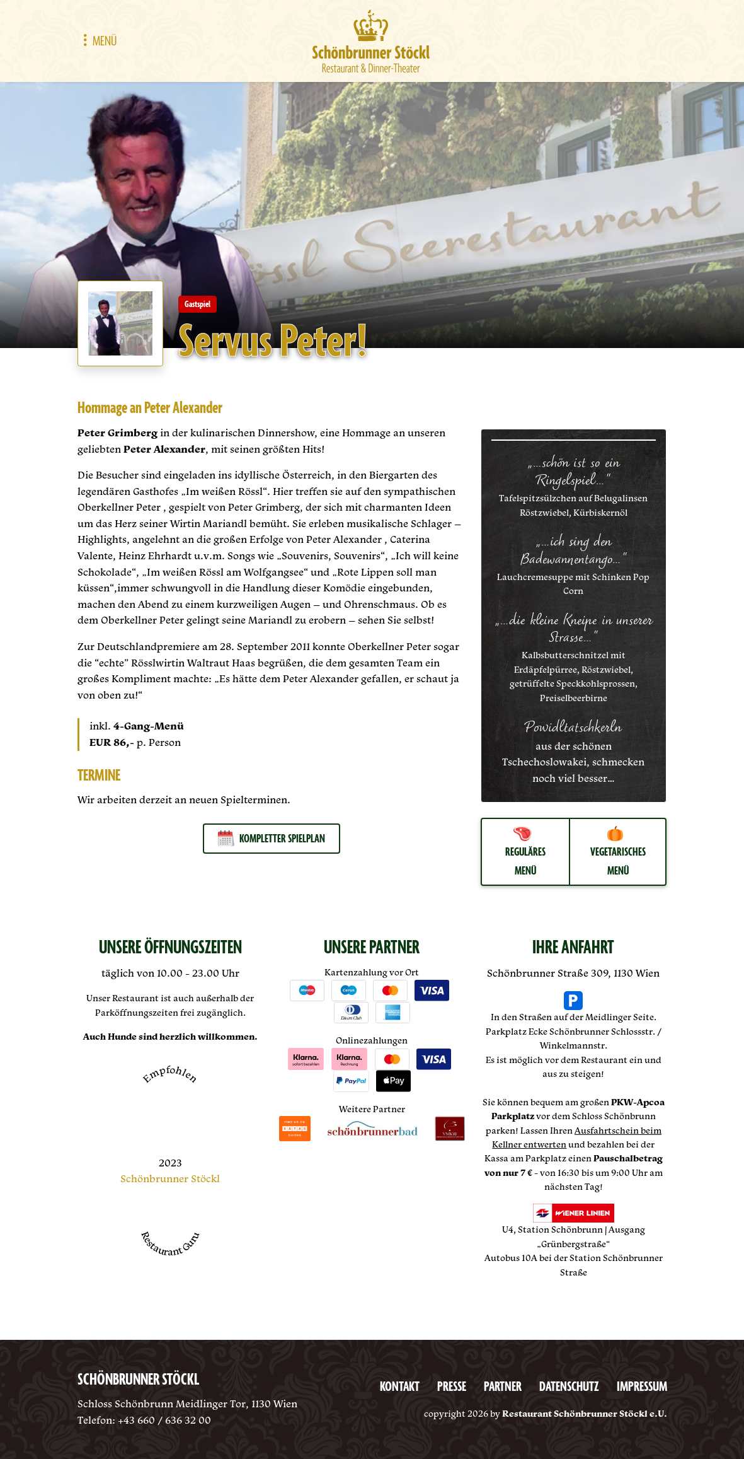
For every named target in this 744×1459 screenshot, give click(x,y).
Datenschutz (569, 1387)
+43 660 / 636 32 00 (164, 1420)
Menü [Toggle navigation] (97, 41)
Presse (451, 1387)
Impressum (642, 1387)
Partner (503, 1387)
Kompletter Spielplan (271, 838)
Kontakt (400, 1387)
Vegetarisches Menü (618, 852)
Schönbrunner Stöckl (170, 1178)
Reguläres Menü (525, 852)
